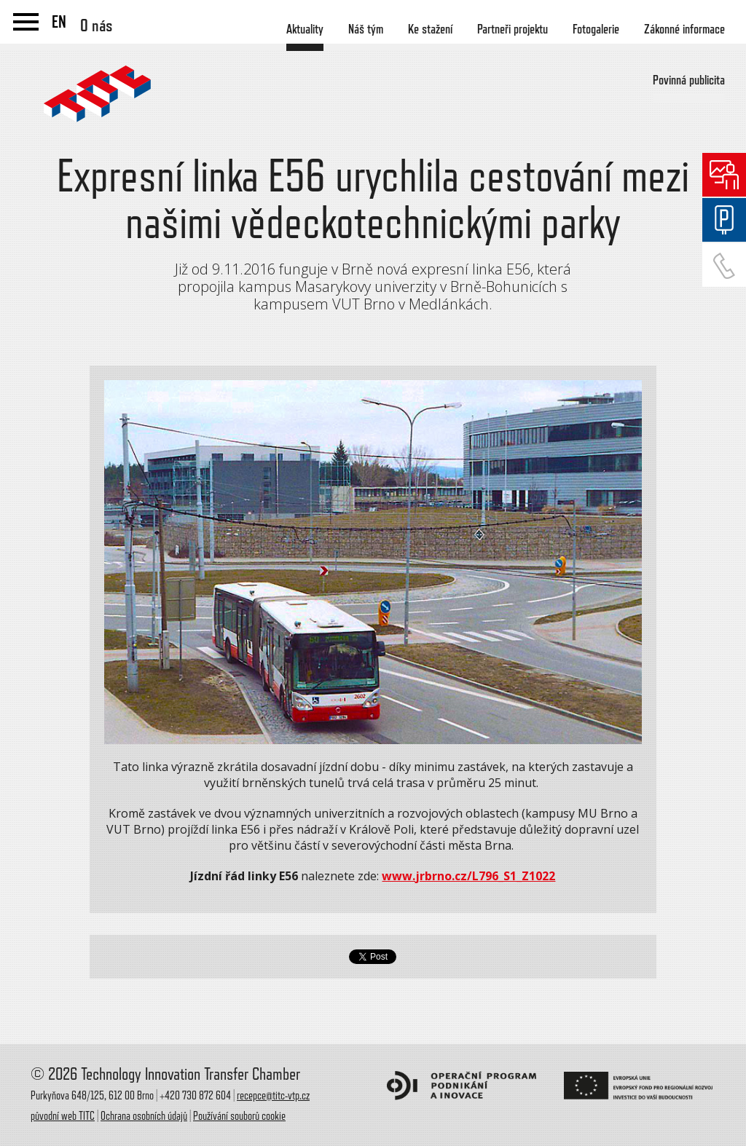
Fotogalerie (596, 29)
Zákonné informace (684, 29)
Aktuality (304, 29)
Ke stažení (430, 29)
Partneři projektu (512, 29)
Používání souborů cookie (239, 1116)
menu (26, 22)
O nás (96, 25)
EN (59, 22)
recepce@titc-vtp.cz (273, 1095)
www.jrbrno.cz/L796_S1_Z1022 (468, 876)
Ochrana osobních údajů (144, 1116)
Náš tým (365, 29)
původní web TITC (63, 1116)
